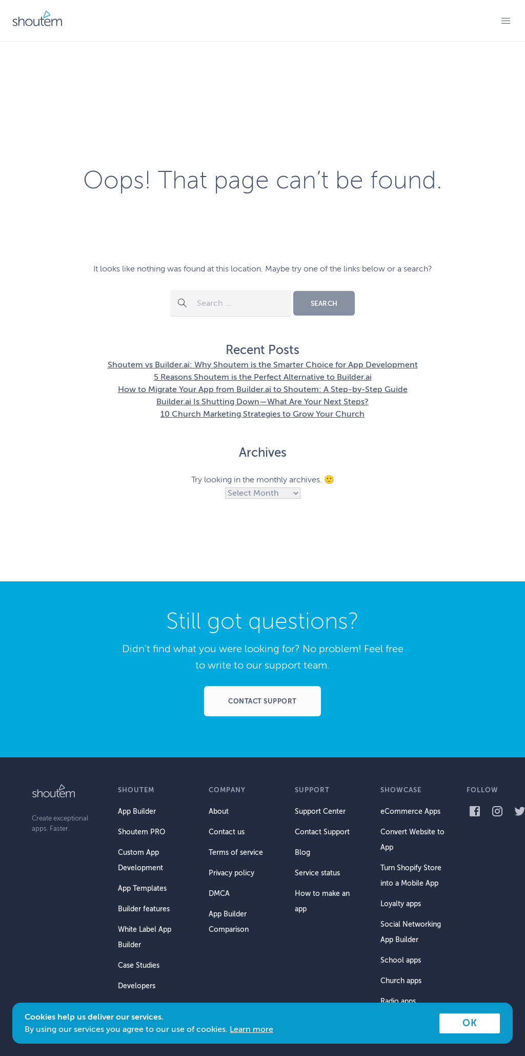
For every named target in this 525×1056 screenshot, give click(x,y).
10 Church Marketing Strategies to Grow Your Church (262, 414)
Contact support (262, 701)
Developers (136, 986)
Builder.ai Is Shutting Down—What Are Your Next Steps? (262, 401)
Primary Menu (505, 20)
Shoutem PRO (141, 832)
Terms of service (236, 852)
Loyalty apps (400, 904)
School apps (400, 960)
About (219, 811)
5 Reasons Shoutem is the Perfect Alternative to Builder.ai (263, 377)
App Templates (142, 888)
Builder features (144, 909)
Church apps (400, 981)
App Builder (137, 811)
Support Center (320, 811)
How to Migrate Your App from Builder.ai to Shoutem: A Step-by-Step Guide (263, 389)
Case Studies (138, 965)
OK (469, 1023)
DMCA (219, 893)
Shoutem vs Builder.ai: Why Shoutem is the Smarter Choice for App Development (263, 364)
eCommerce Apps (410, 811)
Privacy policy (231, 873)
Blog (302, 852)
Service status (317, 873)
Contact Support (322, 832)
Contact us (227, 832)
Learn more (251, 1029)
